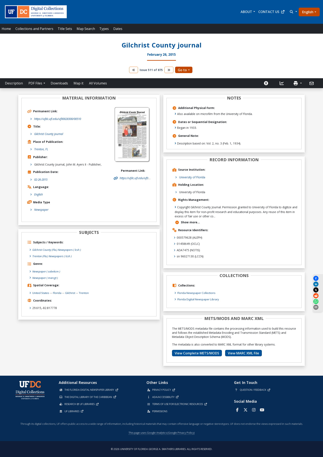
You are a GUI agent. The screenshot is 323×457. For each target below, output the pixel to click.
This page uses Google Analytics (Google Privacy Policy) (161, 432)
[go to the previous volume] (133, 70)
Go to (182, 70)
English (307, 12)
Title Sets (65, 28)
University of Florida (192, 177)
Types (104, 28)
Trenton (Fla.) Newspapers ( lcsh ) (53, 256)
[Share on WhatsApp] (317, 301)
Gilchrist (71, 292)
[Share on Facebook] (317, 278)
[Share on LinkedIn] (317, 284)
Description (14, 83)
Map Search (86, 28)
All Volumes (98, 83)
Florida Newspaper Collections (197, 293)
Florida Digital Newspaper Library (199, 299)
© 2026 (161, 449)
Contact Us (271, 11)
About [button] (246, 11)
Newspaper (41, 210)
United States (40, 292)
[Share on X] (317, 289)
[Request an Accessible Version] (266, 83)
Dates (117, 28)
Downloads (59, 83)
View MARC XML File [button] (243, 353)
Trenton (85, 292)
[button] (293, 12)
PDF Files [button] (35, 83)
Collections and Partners (34, 28)
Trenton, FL (41, 149)
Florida (57, 292)
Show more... (187, 222)
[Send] (312, 83)
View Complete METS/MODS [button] (197, 353)
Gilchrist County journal (48, 134)
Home (6, 28)
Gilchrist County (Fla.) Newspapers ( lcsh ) (57, 250)
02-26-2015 (40, 179)
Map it (78, 83)
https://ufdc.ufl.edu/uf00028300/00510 (57, 119)
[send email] (317, 307)
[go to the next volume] (168, 70)
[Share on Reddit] (317, 295)
